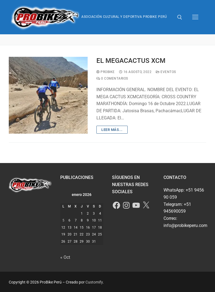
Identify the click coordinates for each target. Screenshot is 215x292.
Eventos (166, 72)
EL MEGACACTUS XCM (130, 60)
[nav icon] (195, 17)
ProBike (105, 72)
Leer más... (112, 130)
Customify (94, 282)
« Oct (65, 257)
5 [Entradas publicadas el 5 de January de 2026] (63, 220)
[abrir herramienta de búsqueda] (179, 17)
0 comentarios (112, 78)
